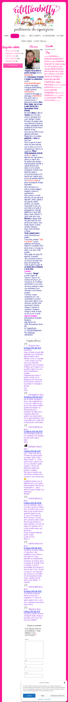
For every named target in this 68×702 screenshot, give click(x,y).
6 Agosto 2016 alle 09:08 (32, 503)
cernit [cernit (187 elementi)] (46, 61)
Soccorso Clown (32, 181)
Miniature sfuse (10, 61)
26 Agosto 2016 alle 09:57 (33, 591)
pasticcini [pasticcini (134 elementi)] (47, 90)
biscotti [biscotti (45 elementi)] (59, 56)
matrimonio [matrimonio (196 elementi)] (48, 85)
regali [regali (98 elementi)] (56, 93)
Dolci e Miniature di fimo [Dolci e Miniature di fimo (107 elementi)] (52, 74)
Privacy (21, 692)
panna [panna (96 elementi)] (64, 85)
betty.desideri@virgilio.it (32, 83)
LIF (30, 155)
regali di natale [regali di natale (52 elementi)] (61, 93)
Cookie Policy (41, 699)
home (6, 36)
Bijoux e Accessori (11, 51)
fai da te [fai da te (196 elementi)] (51, 76)
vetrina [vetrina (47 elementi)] (56, 100)
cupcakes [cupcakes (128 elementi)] (47, 69)
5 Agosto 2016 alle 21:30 (32, 451)
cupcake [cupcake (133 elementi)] (53, 66)
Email (26, 666)
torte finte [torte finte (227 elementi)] (56, 98)
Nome (26, 660)
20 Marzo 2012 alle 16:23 (32, 348)
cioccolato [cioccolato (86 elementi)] (52, 61)
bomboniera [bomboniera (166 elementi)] (48, 59)
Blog (23, 36)
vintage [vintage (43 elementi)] (59, 100)
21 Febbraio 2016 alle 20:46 (33, 432)
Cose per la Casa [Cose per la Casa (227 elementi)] (51, 64)
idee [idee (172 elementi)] (54, 79)
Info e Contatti (35, 36)
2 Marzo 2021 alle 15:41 (32, 612)
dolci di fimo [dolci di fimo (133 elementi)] (59, 71)
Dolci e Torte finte (11, 58)
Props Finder (26, 41)
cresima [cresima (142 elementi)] (62, 64)
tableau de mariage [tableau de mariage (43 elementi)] (57, 95)
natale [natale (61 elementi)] (60, 85)
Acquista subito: (11, 47)
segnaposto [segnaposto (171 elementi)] (48, 95)
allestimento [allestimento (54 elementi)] (46, 56)
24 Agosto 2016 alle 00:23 (33, 548)
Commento (27, 639)
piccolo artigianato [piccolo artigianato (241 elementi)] (50, 91)
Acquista (14, 36)
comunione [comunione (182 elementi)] (59, 61)
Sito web (26, 673)
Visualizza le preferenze (57, 695)
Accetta (29, 695)
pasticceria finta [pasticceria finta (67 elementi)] (58, 87)
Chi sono (60, 36)
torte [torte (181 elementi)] (49, 98)
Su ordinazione (49, 36)
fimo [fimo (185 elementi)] (51, 79)
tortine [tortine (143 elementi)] (47, 100)
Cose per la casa (11, 56)
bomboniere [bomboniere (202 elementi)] (58, 59)
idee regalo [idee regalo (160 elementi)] (56, 82)
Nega (42, 695)
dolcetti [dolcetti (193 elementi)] (54, 69)
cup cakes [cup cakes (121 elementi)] (59, 67)
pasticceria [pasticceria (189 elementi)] (48, 87)
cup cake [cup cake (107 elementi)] (47, 67)
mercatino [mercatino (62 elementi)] (56, 85)
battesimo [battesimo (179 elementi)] (53, 56)
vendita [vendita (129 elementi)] (52, 100)
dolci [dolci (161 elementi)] (53, 71)
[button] (64, 682)
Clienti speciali (40, 41)
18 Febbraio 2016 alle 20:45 (33, 397)
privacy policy (48, 699)
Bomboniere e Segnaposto (13, 53)
